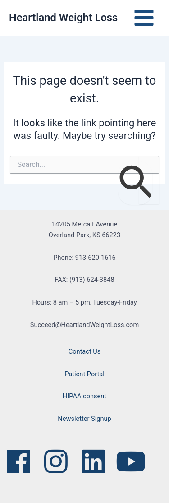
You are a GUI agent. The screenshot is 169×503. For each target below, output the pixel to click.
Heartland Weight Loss (63, 17)
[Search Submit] (135, 183)
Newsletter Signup (84, 419)
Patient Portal (84, 374)
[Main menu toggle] (144, 18)
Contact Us (85, 351)
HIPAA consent (84, 396)
